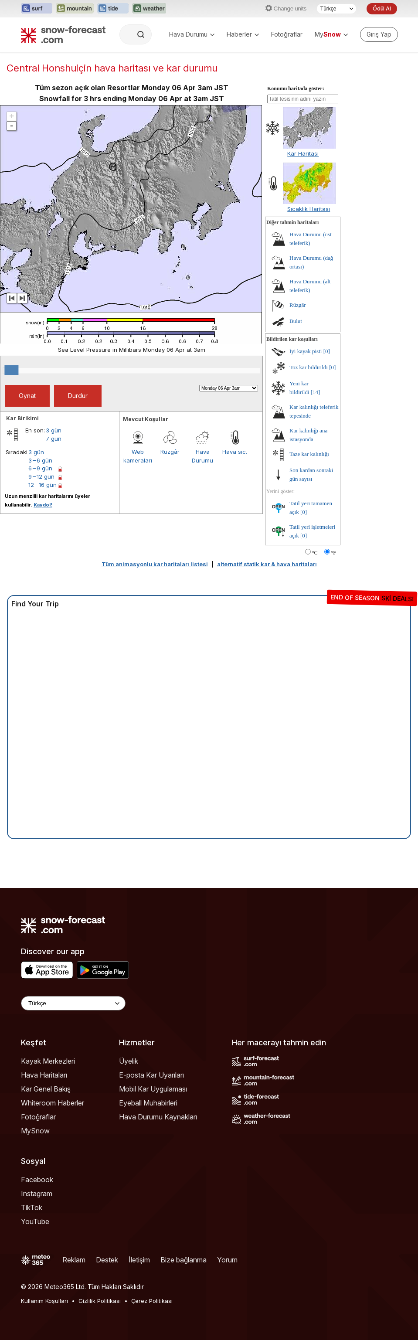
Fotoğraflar (286, 34)
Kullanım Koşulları (44, 1300)
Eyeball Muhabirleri (148, 1103)
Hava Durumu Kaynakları (158, 1116)
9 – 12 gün (41, 476)
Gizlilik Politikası (99, 1300)
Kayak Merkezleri (48, 1061)
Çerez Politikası (152, 1300)
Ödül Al (382, 8)
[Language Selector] (73, 1003)
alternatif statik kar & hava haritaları (267, 564)
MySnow (35, 1130)
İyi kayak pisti (305, 351)
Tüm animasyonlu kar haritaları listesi (155, 564)
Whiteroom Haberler (52, 1103)
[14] (315, 392)
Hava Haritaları (44, 1075)
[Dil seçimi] (336, 9)
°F (333, 553)
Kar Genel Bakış (46, 1089)
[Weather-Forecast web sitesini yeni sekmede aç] (149, 8)
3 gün (53, 430)
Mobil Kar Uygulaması (153, 1089)
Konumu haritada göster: (295, 88)
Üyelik (128, 1061)
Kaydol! (43, 505)
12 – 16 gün (42, 484)
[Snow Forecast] (63, 34)
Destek (107, 1259)
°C (315, 553)
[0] (326, 351)
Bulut (295, 321)
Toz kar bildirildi (308, 367)
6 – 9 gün (40, 468)
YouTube (35, 1221)
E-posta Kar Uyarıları (151, 1075)
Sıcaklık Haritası (308, 208)
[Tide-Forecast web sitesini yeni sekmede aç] (113, 8)
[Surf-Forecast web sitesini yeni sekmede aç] (36, 8)
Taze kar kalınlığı (309, 454)
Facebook (37, 1179)
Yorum (227, 1259)
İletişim (139, 1259)
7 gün (53, 438)
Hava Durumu (191, 34)
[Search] (141, 34)
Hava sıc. (234, 451)
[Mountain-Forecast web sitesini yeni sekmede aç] (75, 8)
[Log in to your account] (379, 34)
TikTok (31, 1207)
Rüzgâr (170, 451)
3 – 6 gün (40, 460)
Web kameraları (137, 456)
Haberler (243, 34)
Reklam (73, 1259)
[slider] (11, 370)
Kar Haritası (303, 153)
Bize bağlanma (183, 1259)
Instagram (36, 1193)
